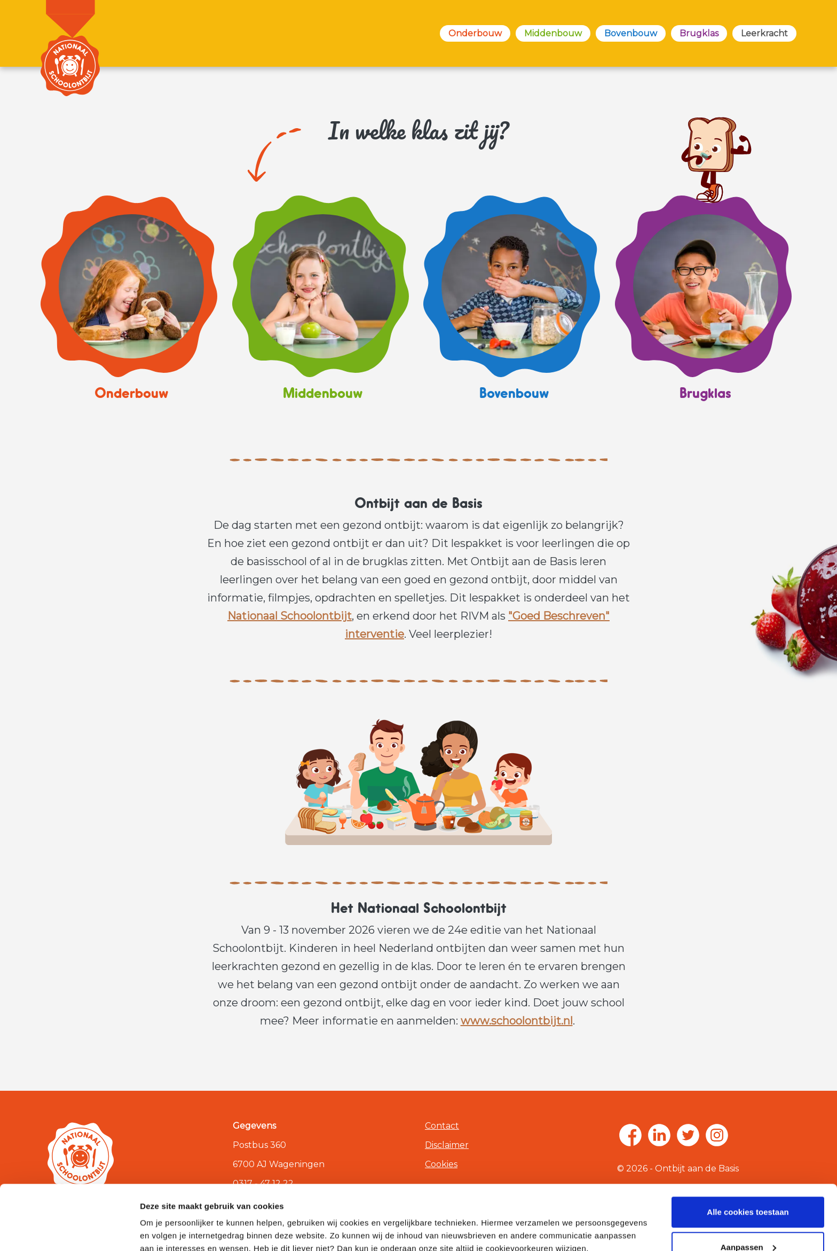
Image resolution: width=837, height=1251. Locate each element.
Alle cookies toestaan (747, 1151)
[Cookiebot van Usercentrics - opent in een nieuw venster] (69, 1230)
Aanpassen (748, 1186)
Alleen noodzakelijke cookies (747, 1221)
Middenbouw (553, 33)
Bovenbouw (630, 33)
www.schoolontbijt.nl (517, 1020)
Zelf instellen (164, 1229)
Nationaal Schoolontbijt (289, 615)
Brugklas (699, 33)
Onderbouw (475, 33)
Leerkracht (764, 33)
